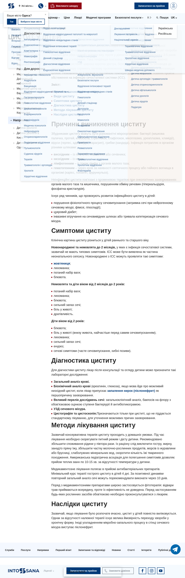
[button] (27, 6)
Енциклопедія (33, 28)
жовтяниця (62, 263)
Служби (9, 550)
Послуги (26, 550)
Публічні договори (169, 550)
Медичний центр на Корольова (29, 110)
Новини (116, 550)
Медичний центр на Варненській (29, 91)
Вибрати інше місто (31, 21)
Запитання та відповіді (91, 550)
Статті (131, 550)
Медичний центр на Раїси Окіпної (29, 67)
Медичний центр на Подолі (29, 57)
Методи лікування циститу (73, 110)
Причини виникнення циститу (76, 91)
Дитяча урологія (27, 127)
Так (11, 21)
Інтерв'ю (146, 550)
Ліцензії (48, 570)
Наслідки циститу (67, 114)
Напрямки (43, 550)
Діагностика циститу (69, 105)
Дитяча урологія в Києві (28, 135)
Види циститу (64, 96)
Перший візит (64, 550)
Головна (13, 28)
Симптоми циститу (68, 101)
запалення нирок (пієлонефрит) (131, 390)
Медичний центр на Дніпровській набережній (29, 79)
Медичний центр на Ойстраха (29, 100)
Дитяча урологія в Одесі (28, 145)
